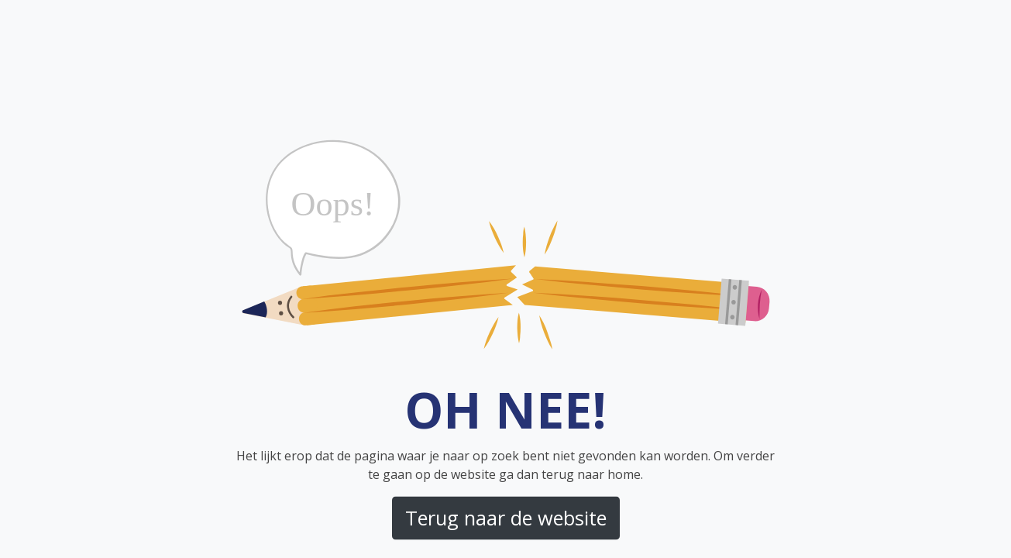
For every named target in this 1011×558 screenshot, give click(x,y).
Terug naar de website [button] (506, 518)
